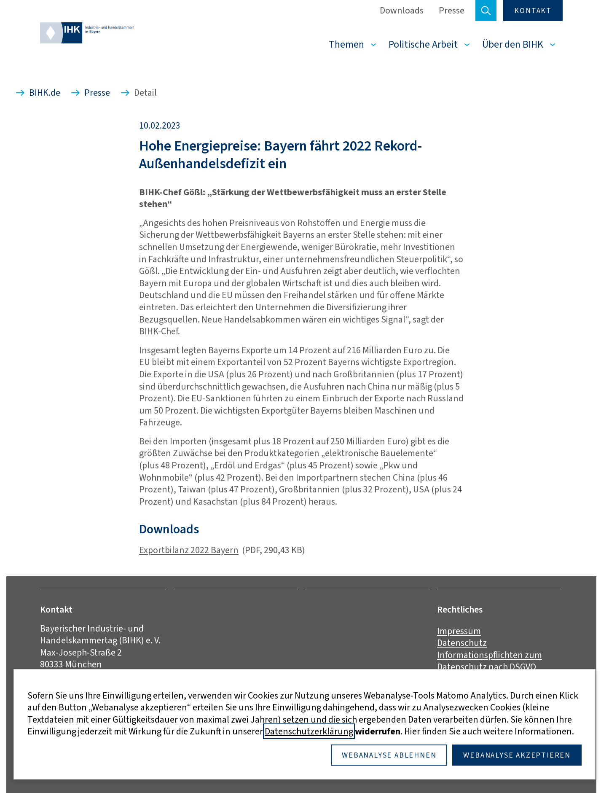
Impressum (459, 631)
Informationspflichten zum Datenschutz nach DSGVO (489, 661)
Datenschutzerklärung (309, 731)
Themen (346, 44)
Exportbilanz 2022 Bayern (189, 550)
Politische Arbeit (423, 44)
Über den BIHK (512, 44)
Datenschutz (462, 643)
